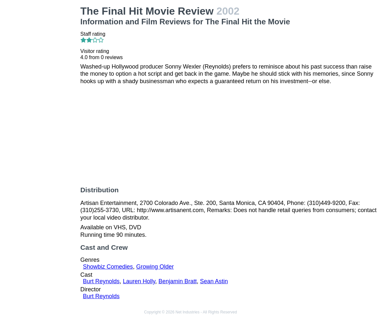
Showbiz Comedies (108, 266)
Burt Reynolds (101, 281)
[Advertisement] (41, 102)
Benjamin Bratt (178, 281)
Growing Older (155, 266)
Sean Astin (214, 281)
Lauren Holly (139, 281)
